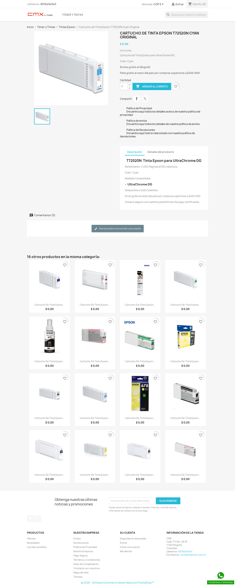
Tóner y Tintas (72, 15)
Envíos (77, 538)
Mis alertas (126, 551)
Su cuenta (127, 533)
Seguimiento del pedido (133, 538)
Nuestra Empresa (83, 551)
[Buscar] (186, 14)
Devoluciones (81, 542)
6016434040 (48, 4)
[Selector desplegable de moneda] (159, 4)
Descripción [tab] (134, 152)
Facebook (30, 518)
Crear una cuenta (130, 547)
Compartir (136, 98)
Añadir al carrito (152, 86)
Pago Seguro (80, 555)
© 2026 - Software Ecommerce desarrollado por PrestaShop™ (117, 582)
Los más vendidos (37, 547)
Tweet (145, 98)
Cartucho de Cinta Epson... (140, 304)
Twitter (37, 518)
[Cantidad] (124, 86)
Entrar (123, 542)
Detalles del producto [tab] (161, 152)
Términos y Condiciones (86, 559)
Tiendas (77, 576)
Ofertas (31, 538)
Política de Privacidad (85, 547)
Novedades (33, 542)
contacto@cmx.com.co (193, 554)
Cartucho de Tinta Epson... (49, 304)
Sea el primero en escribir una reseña (117, 228)
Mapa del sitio (81, 572)
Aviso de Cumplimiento (86, 564)
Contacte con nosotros (86, 568)
